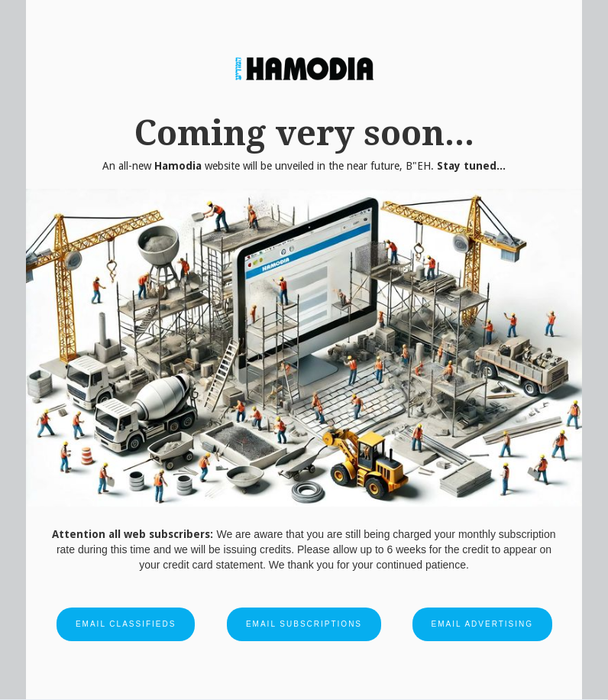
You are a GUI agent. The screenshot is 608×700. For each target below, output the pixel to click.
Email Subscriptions (304, 624)
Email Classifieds (126, 624)
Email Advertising (482, 624)
